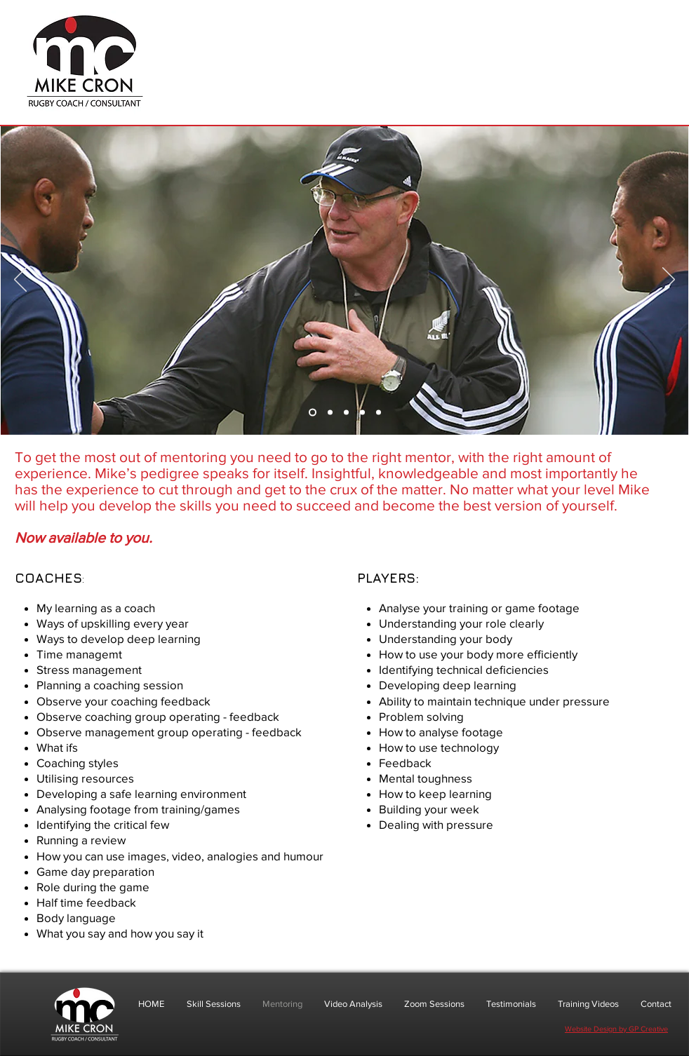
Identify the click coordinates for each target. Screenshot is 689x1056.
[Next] (668, 280)
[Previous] (20, 280)
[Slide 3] (346, 412)
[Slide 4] (362, 412)
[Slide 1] (312, 413)
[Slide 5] (378, 412)
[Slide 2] (330, 412)
